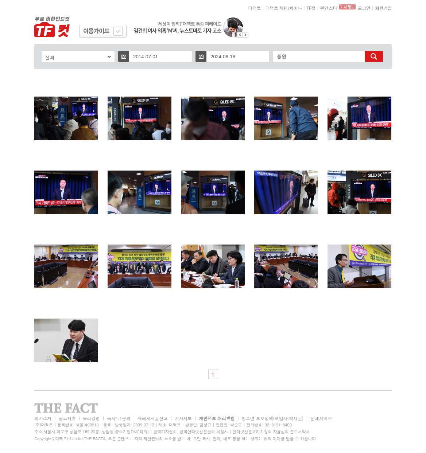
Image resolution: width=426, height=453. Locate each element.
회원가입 (383, 8)
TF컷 (310, 8)
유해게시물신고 (152, 418)
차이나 (295, 8)
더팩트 (254, 8)
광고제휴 (66, 418)
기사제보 (183, 418)
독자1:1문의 (119, 418)
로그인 (364, 8)
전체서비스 (321, 418)
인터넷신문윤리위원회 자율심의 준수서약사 (271, 431)
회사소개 (42, 418)
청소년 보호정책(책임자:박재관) (272, 418)
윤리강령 (91, 418)
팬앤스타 (328, 8)
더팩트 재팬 (277, 8)
